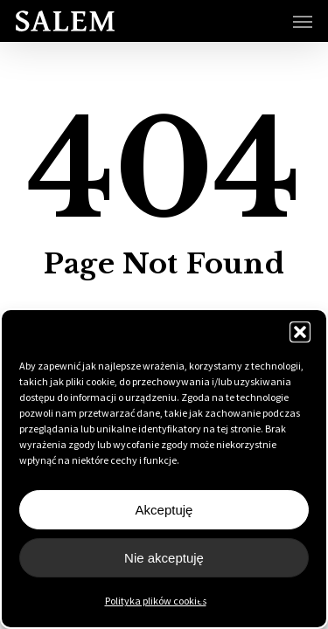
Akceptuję (164, 509)
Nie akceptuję (164, 557)
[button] (300, 332)
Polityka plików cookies (155, 600)
